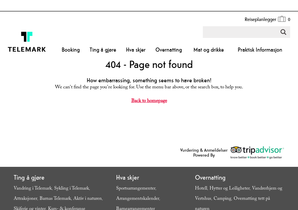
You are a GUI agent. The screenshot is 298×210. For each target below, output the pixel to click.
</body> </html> (149, 105)
